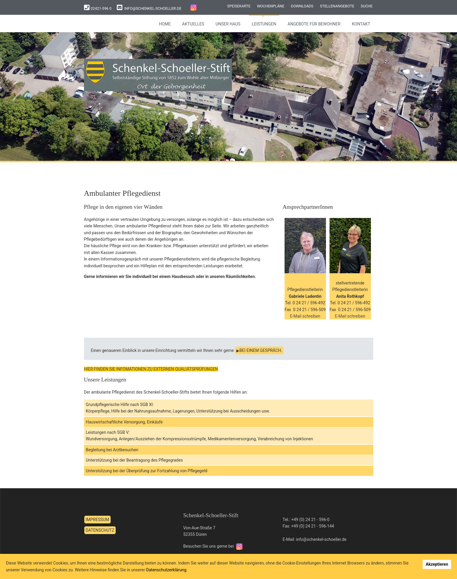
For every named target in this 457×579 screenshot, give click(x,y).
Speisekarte (239, 6)
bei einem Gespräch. (260, 350)
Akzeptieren (437, 564)
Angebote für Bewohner (314, 24)
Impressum (97, 519)
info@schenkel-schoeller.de (152, 8)
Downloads (302, 6)
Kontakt (361, 24)
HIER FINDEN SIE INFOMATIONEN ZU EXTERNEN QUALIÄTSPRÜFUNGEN (151, 369)
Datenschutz (100, 530)
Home (165, 24)
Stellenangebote (337, 6)
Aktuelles (193, 24)
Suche (367, 6)
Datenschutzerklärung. (167, 569)
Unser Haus (228, 24)
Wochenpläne (270, 6)
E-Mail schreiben (305, 316)
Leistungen (264, 24)
